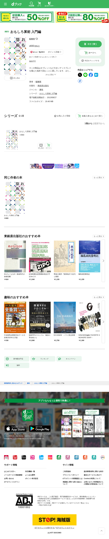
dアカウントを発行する (45, 528)
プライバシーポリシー (71, 475)
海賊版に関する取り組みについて (72, 483)
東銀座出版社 (43, 86)
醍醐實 (32, 39)
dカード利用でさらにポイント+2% (42, 57)
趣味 (41, 89)
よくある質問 (30, 475)
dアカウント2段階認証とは (72, 478)
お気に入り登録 (63, 116)
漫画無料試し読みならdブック (13, 383)
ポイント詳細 (53, 52)
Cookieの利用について (92, 478)
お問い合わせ (9, 478)
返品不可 (32, 61)
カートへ (92, 53)
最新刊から (99, 123)
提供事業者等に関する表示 (93, 471)
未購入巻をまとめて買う (92, 116)
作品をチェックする (92, 61)
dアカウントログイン (12, 482)
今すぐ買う (92, 44)
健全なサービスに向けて (93, 475)
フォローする (36, 39)
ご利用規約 (67, 471)
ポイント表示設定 (31, 478)
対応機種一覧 (30, 471)
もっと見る (98, 177)
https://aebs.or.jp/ (45, 505)
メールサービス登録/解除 (13, 475)
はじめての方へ (9, 471)
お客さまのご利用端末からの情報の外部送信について (93, 483)
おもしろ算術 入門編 (28, 131)
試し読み (16, 78)
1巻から (88, 123)
